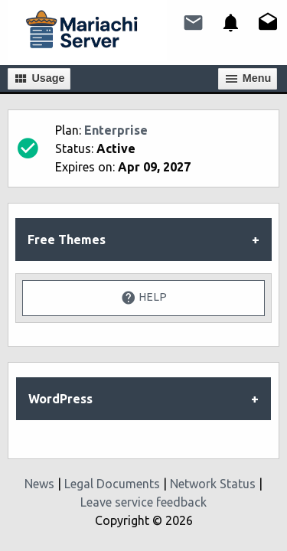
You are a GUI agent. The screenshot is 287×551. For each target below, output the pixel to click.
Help (144, 297)
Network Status (213, 484)
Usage (38, 78)
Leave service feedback (143, 502)
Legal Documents (112, 484)
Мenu (248, 78)
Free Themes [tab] (67, 239)
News (39, 484)
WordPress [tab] (60, 399)
